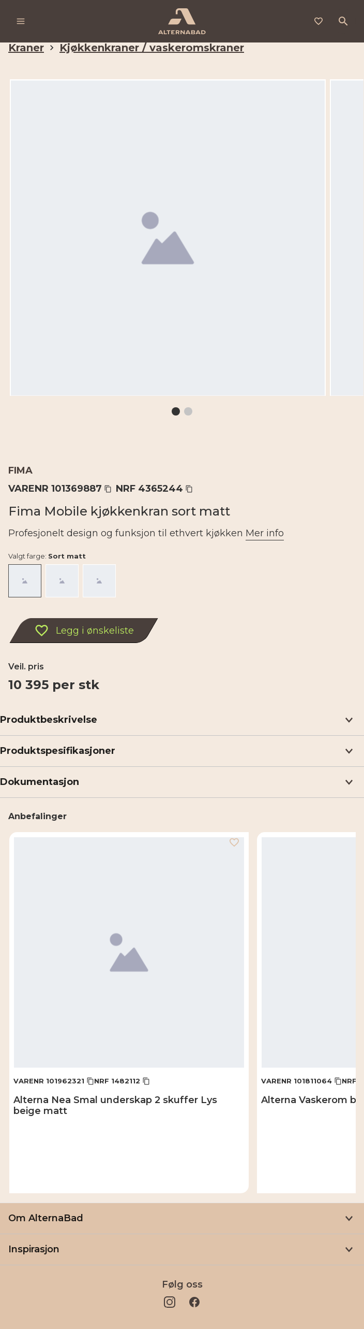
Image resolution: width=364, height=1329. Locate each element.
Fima (20, 470)
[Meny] (20, 21)
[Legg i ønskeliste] (318, 21)
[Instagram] (169, 1302)
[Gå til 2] (188, 411)
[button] (182, 720)
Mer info (265, 533)
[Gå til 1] (176, 411)
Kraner (26, 47)
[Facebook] (194, 1302)
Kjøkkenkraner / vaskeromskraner (151, 47)
